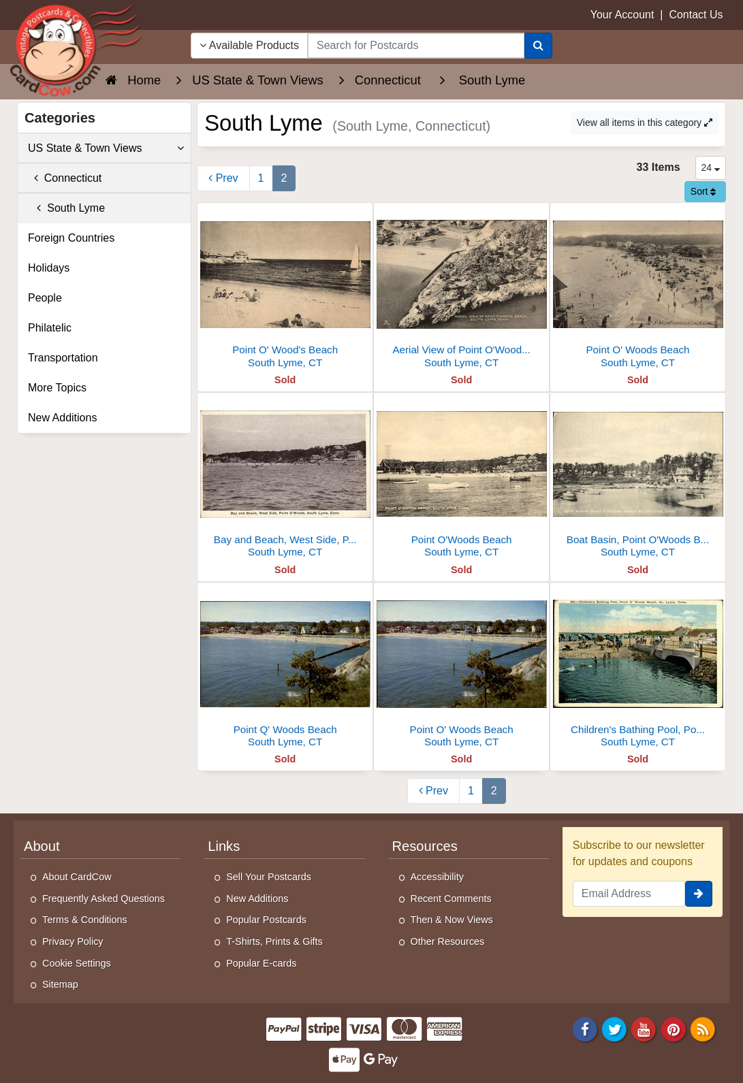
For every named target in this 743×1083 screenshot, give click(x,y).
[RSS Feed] (703, 1028)
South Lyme (66, 208)
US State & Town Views (106, 148)
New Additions (62, 417)
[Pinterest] (673, 1028)
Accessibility (437, 876)
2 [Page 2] (284, 178)
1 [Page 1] (261, 178)
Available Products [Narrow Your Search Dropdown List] (249, 45)
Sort (703, 191)
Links (224, 846)
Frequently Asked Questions (103, 898)
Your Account (622, 14)
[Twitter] (614, 1028)
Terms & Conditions (84, 919)
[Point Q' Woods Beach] (285, 668)
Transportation (63, 357)
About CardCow (77, 876)
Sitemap (60, 984)
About (42, 846)
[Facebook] (585, 1028)
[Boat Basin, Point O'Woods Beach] (637, 479)
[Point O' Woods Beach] (637, 289)
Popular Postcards (266, 919)
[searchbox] (416, 46)
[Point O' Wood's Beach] (285, 289)
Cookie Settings (76, 963)
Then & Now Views (452, 919)
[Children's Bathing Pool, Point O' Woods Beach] (637, 668)
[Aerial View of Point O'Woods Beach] (461, 289)
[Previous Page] (223, 178)
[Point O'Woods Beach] (461, 479)
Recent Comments (451, 898)
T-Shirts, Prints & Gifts (274, 941)
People (45, 298)
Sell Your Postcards (268, 876)
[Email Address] (629, 894)
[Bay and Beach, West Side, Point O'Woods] (285, 479)
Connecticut (64, 178)
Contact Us (696, 14)
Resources (425, 846)
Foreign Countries (71, 238)
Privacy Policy (73, 941)
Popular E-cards (261, 963)
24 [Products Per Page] (710, 167)
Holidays (48, 268)
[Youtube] (644, 1028)
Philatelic (50, 328)
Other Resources (448, 941)
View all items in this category (644, 122)
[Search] (538, 46)
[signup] (698, 894)
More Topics (57, 387)
